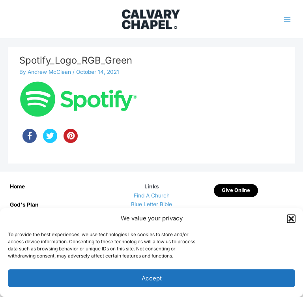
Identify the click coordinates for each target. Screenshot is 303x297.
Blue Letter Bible (151, 204)
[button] (291, 219)
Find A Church (152, 195)
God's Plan (24, 204)
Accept (152, 278)
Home (17, 186)
